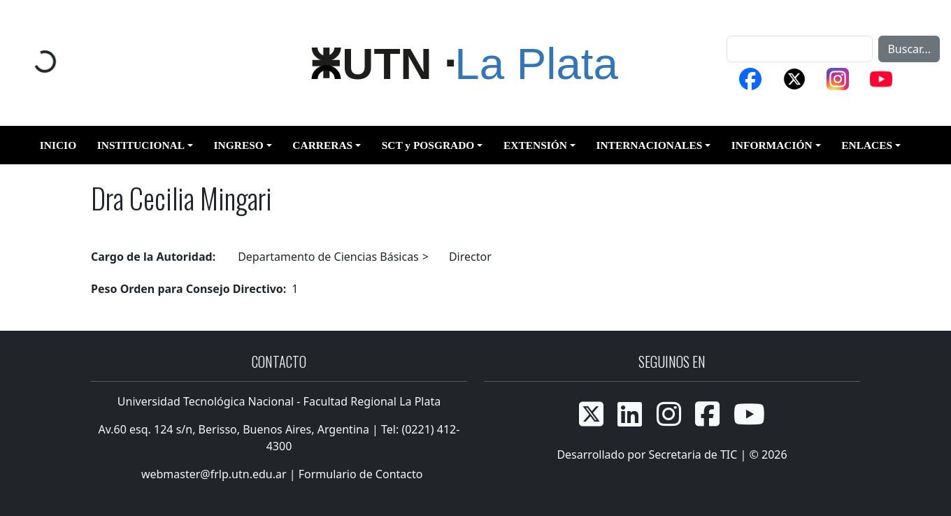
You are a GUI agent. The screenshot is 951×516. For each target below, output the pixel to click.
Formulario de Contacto (361, 474)
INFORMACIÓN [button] (772, 145)
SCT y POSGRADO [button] (428, 145)
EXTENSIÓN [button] (535, 145)
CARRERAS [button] (322, 145)
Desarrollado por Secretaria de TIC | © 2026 (672, 454)
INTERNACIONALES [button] (649, 145)
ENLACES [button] (866, 145)
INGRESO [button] (239, 145)
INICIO (58, 145)
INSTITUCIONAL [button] (141, 145)
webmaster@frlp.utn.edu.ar (212, 474)
